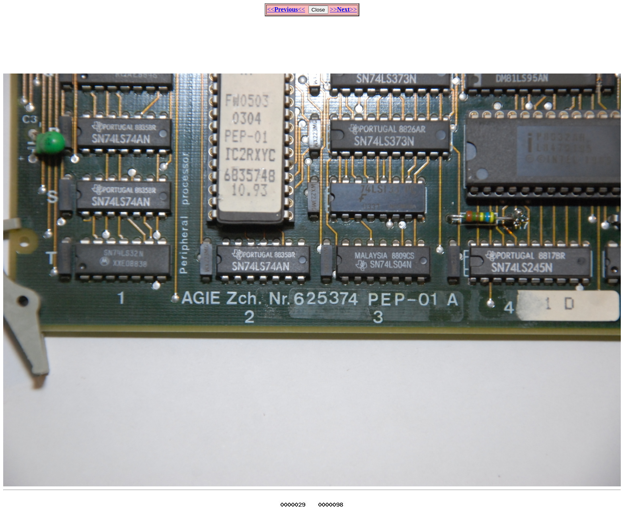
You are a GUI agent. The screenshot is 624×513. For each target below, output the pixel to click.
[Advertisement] (312, 41)
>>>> (343, 9)
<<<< (286, 9)
